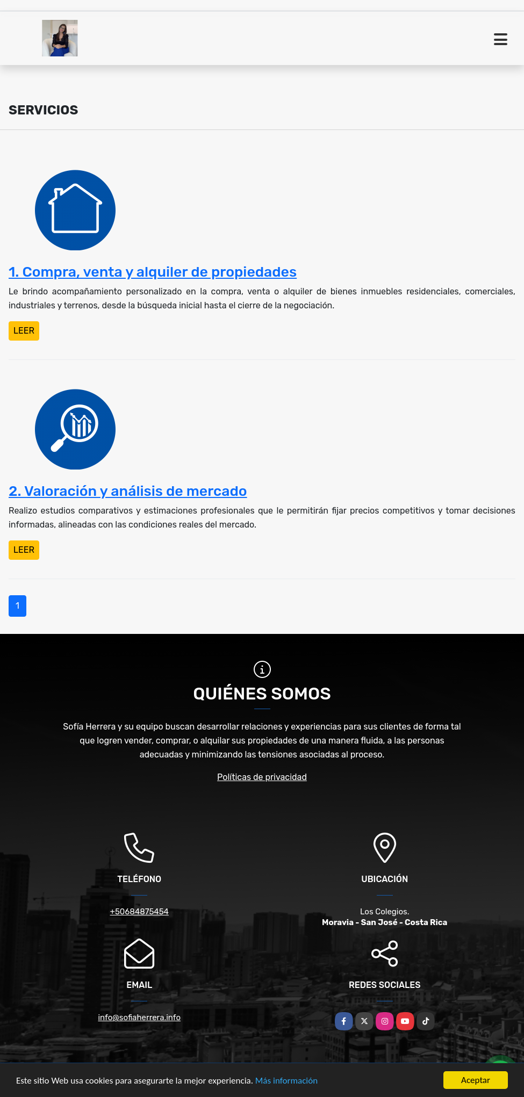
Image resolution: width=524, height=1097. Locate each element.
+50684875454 (139, 911)
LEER (23, 331)
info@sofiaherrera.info (139, 1017)
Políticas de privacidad (262, 777)
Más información (286, 1080)
